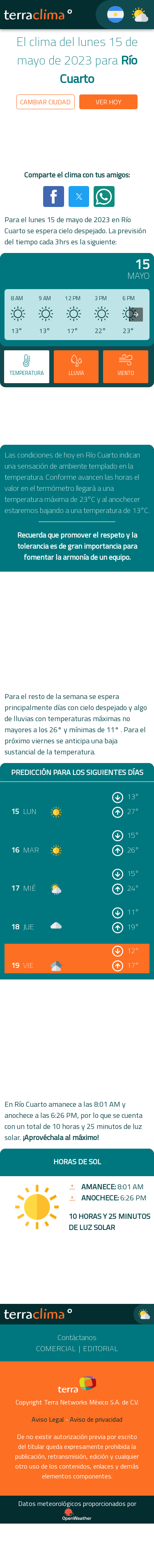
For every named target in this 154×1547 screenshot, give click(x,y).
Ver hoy (109, 102)
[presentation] (136, 315)
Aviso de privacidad (96, 1419)
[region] (77, 141)
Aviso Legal (48, 1419)
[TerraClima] (110, 14)
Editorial (100, 1348)
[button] (53, 196)
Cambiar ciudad (45, 102)
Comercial (56, 1348)
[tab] (26, 366)
